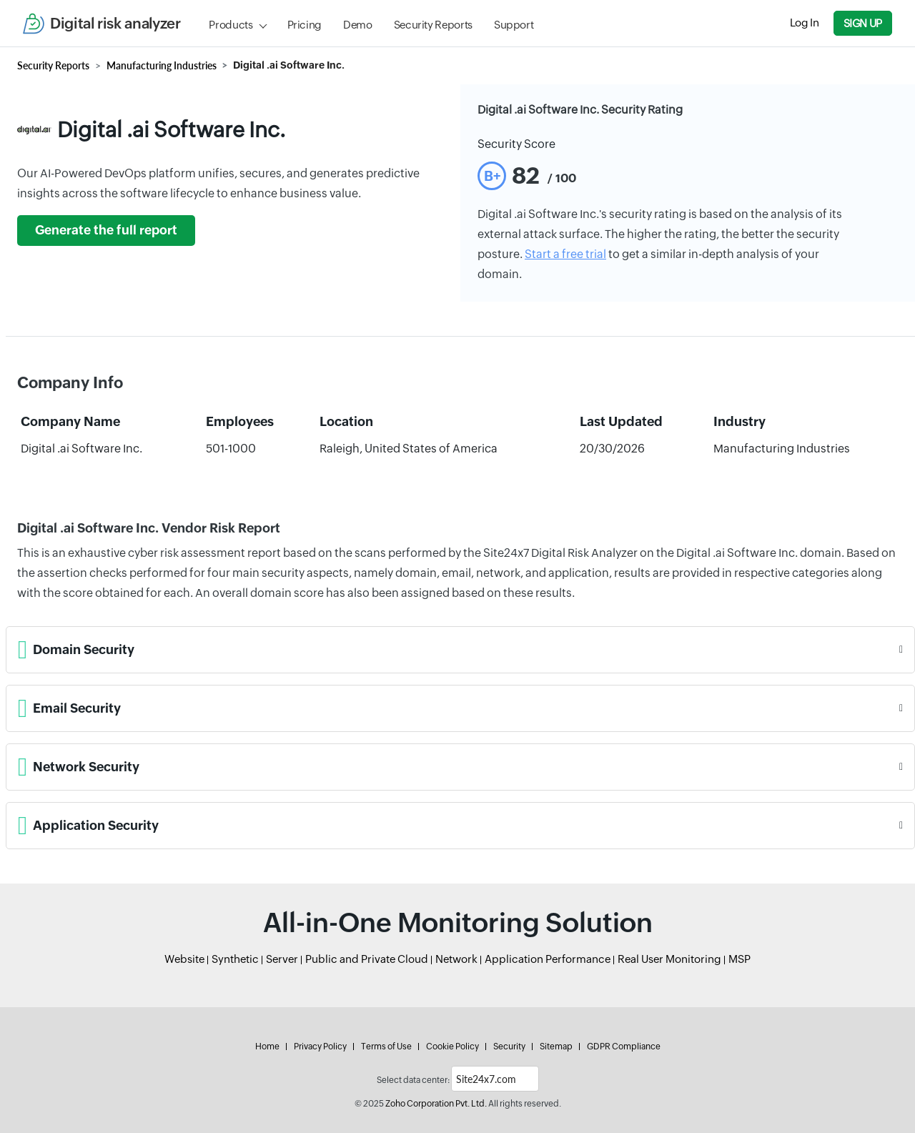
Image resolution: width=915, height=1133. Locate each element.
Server (282, 959)
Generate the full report (106, 230)
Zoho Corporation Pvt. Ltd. (436, 1104)
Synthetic (235, 959)
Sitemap (556, 1047)
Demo (357, 25)
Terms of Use (386, 1047)
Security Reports (433, 25)
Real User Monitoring (669, 959)
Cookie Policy (452, 1047)
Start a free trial (565, 254)
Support (513, 25)
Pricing (304, 25)
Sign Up (863, 23)
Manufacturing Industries (162, 65)
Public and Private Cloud (366, 959)
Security (509, 1047)
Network (456, 959)
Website (184, 959)
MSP (739, 959)
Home (267, 1047)
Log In (804, 22)
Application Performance (547, 959)
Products (230, 25)
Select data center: (413, 1080)
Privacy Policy (320, 1047)
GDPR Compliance (624, 1047)
